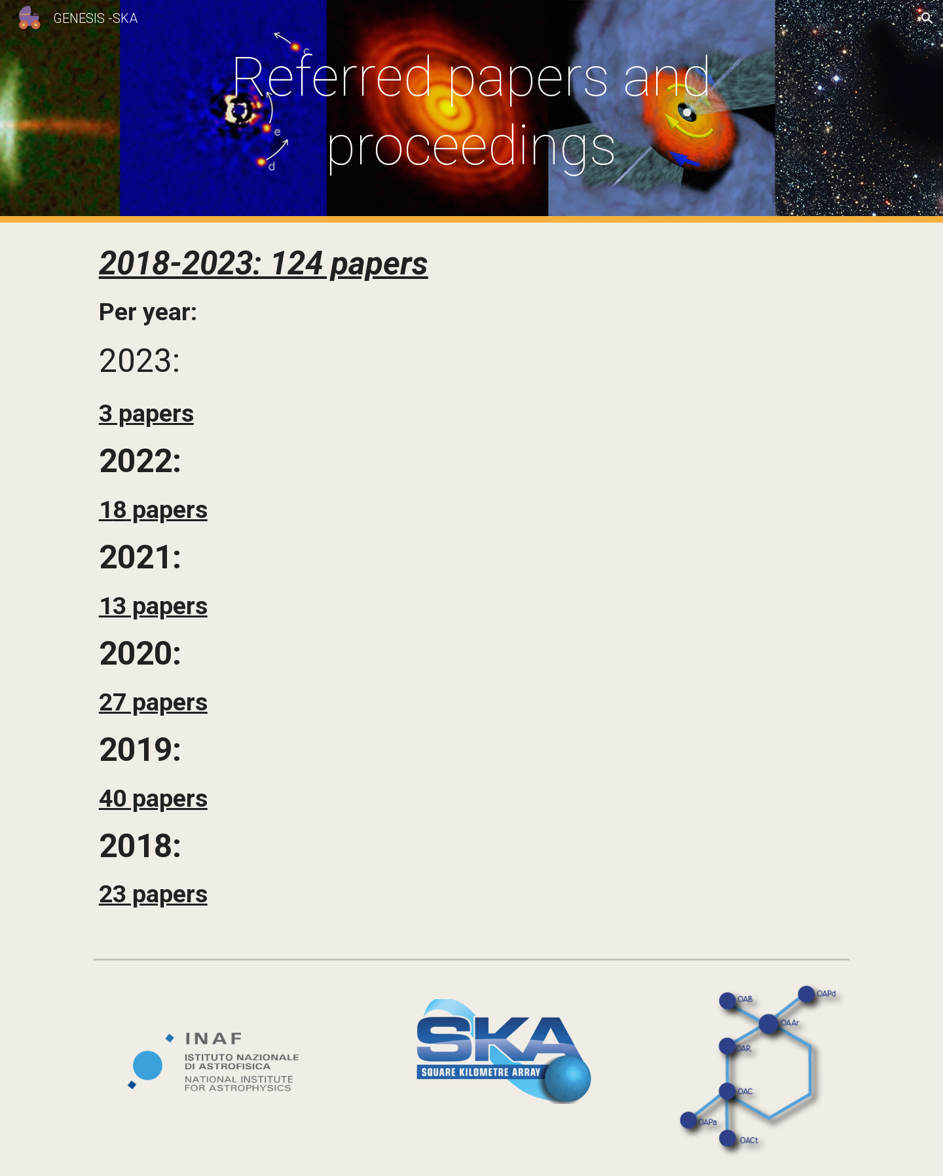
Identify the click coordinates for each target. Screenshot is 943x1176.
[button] (927, 18)
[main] (471, 111)
